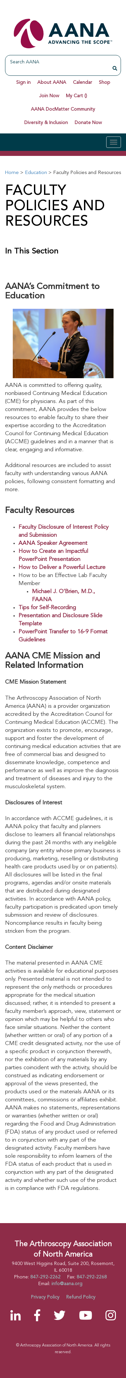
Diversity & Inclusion (46, 122)
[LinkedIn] (15, 1317)
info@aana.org (66, 1283)
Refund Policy (80, 1297)
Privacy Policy (45, 1297)
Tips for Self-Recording (47, 608)
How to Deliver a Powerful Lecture (62, 567)
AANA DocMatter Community (63, 109)
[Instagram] (111, 1317)
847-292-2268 (92, 1277)
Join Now (49, 96)
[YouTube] (85, 1317)
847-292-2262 (45, 1277)
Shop (104, 82)
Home (12, 172)
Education (36, 172)
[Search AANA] (61, 62)
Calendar (82, 82)
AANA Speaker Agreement (52, 543)
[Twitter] (60, 1317)
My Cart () (76, 96)
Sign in (23, 82)
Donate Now (88, 122)
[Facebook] (37, 1317)
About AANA (51, 82)
